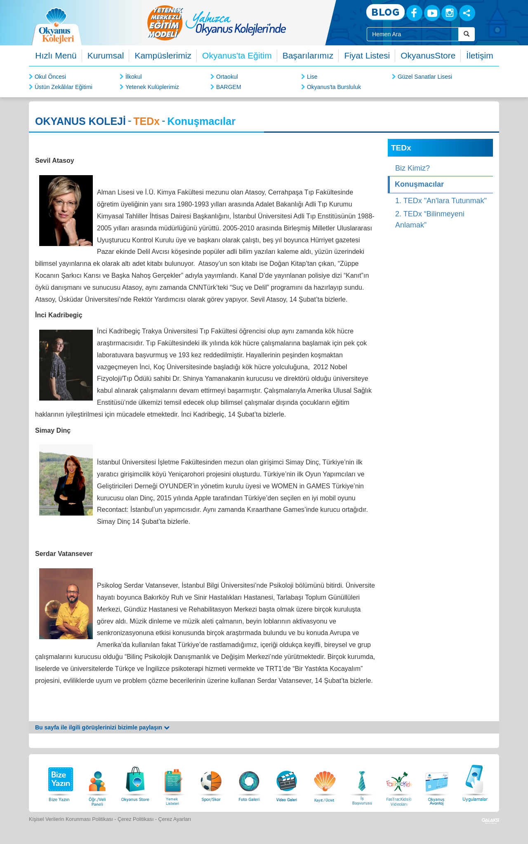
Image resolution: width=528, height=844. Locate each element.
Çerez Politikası (136, 819)
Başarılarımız (308, 55)
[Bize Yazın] (59, 782)
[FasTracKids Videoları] (399, 782)
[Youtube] (432, 13)
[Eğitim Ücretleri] (325, 782)
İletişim (479, 55)
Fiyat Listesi (367, 55)
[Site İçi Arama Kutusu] (413, 34)
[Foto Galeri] (249, 782)
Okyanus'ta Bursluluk (334, 87)
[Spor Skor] (211, 782)
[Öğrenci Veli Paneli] (97, 782)
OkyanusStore (428, 55)
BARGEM (228, 87)
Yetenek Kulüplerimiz (152, 87)
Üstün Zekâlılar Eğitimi (63, 87)
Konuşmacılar (419, 184)
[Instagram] (449, 13)
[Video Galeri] (287, 782)
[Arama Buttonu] (466, 34)
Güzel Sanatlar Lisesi (425, 76)
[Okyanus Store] (135, 782)
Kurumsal (105, 55)
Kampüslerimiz (162, 55)
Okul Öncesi (50, 76)
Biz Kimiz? (412, 168)
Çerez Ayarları (174, 819)
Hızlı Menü (55, 55)
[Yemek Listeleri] (173, 782)
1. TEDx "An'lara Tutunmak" (441, 201)
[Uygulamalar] (475, 782)
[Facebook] (414, 13)
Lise (312, 76)
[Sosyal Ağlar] (467, 13)
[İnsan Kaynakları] (362, 782)
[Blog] (385, 12)
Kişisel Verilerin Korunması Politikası (71, 819)
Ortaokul (227, 76)
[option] (249, 22)
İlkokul (133, 76)
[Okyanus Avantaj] (437, 782)
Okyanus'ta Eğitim (237, 55)
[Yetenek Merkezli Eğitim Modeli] (249, 22)
